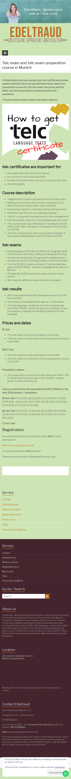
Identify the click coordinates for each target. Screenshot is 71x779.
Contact (6, 499)
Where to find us (11, 509)
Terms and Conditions (14, 529)
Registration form (12, 514)
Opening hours (10, 504)
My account (8, 519)
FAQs (5, 524)
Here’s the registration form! (18, 445)
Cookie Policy (60, 767)
